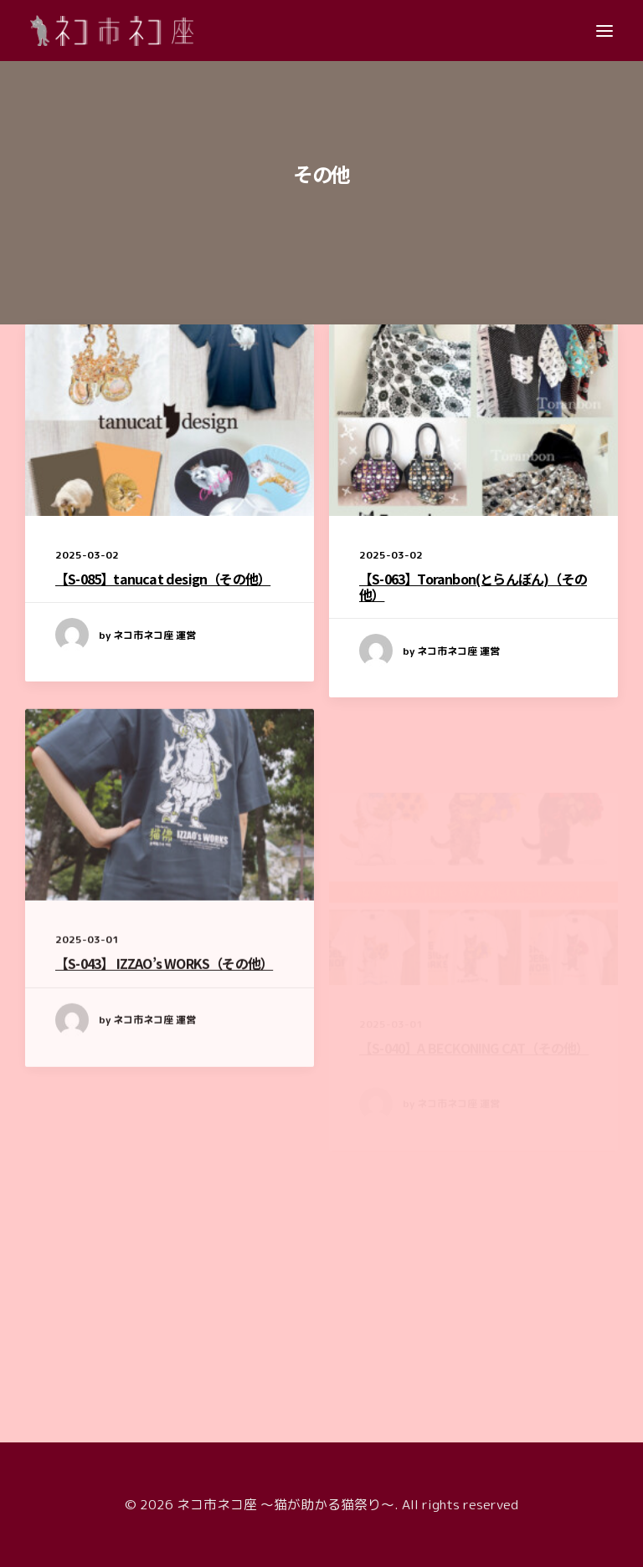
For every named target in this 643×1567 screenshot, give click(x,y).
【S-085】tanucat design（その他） (162, 579)
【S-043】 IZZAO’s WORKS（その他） (164, 1016)
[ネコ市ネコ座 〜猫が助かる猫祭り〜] (111, 30)
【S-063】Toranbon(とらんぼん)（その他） (473, 588)
